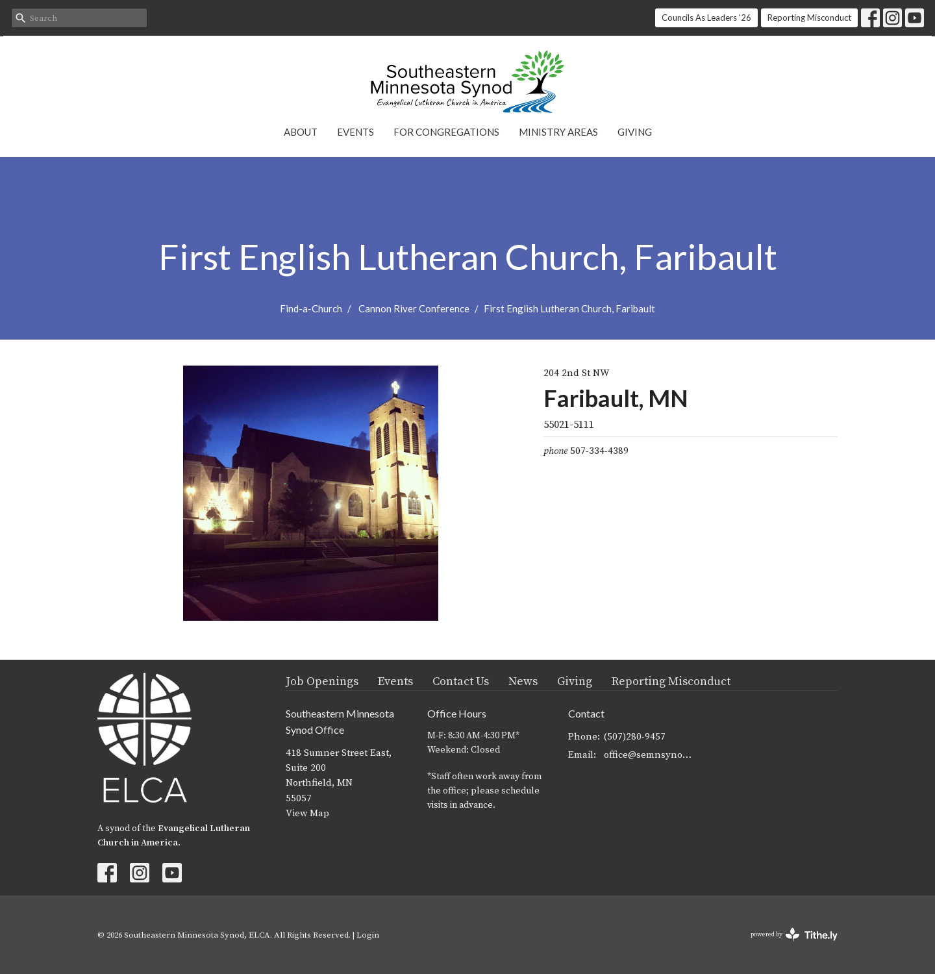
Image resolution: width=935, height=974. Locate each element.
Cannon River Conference (413, 308)
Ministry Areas (558, 132)
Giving (634, 132)
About (301, 132)
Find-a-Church (311, 308)
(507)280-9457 (635, 736)
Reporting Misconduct (809, 17)
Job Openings (322, 681)
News (523, 681)
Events (355, 132)
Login (367, 935)
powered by (794, 934)
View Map (307, 813)
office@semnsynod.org (650, 755)
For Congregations (446, 132)
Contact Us (460, 681)
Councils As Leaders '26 (706, 17)
